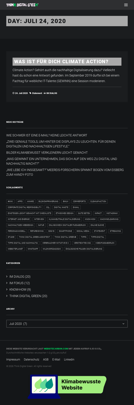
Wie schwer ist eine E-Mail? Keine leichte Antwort (46, 135)
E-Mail (56, 359)
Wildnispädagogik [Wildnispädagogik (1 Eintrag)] (52, 249)
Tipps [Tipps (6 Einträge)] (83, 237)
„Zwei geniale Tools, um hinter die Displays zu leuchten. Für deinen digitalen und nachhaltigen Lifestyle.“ (61, 144)
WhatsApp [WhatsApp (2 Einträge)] (33, 249)
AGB (46, 359)
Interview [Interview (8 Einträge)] (39, 219)
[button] (126, 5)
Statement (37, 93)
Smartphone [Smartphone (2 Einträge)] (65, 231)
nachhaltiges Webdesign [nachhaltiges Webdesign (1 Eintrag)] (20, 225)
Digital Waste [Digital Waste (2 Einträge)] (61, 207)
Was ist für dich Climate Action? (61, 61)
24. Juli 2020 (21, 93)
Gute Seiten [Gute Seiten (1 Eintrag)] (84, 213)
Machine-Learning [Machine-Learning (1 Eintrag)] (109, 219)
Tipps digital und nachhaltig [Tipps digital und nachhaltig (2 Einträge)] (23, 243)
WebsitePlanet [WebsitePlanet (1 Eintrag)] (15, 249)
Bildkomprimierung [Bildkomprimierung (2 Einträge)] (48, 201)
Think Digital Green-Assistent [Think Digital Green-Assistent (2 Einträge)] (34, 237)
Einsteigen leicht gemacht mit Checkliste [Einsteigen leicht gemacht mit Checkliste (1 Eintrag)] (29, 213)
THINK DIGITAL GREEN (25, 296)
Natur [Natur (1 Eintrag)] (41, 225)
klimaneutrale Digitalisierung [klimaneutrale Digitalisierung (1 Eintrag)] (64, 219)
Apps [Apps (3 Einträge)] (20, 201)
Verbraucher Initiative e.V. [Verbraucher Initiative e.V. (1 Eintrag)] (55, 243)
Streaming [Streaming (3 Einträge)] (115, 231)
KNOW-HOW (17, 289)
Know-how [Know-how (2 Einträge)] (90, 219)
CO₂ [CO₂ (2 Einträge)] (47, 207)
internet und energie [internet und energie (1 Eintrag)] (18, 219)
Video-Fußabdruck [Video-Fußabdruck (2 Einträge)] (104, 243)
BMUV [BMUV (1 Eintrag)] (65, 201)
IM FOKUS (16, 283)
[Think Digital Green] (22, 5)
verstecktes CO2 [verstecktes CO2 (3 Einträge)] (82, 243)
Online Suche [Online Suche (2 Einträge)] (97, 225)
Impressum (13, 359)
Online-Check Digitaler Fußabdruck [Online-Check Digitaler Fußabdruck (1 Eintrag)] (67, 225)
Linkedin (69, 359)
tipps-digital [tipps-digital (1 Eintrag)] (97, 237)
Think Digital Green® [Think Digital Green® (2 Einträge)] (65, 237)
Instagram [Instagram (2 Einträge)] (112, 213)
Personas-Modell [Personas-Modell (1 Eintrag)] (16, 231)
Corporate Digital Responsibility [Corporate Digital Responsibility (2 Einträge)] (25, 207)
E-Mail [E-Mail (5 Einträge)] (76, 207)
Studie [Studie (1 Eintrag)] (11, 237)
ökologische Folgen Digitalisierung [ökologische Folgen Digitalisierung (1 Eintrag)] (84, 249)
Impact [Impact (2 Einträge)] (98, 213)
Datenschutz (31, 359)
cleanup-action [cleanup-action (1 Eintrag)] (98, 201)
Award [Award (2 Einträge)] (30, 201)
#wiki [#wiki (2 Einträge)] (10, 201)
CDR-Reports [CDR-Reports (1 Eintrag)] (79, 201)
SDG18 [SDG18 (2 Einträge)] (51, 231)
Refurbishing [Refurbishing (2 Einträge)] (37, 231)
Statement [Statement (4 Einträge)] (99, 231)
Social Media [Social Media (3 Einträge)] (83, 231)
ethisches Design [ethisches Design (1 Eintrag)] (64, 213)
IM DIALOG (51, 93)
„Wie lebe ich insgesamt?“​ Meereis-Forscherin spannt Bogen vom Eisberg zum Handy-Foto (65, 172)
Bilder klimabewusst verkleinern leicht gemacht (47, 152)
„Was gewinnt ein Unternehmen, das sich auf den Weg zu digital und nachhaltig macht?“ (61, 161)
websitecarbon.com (56, 348)
